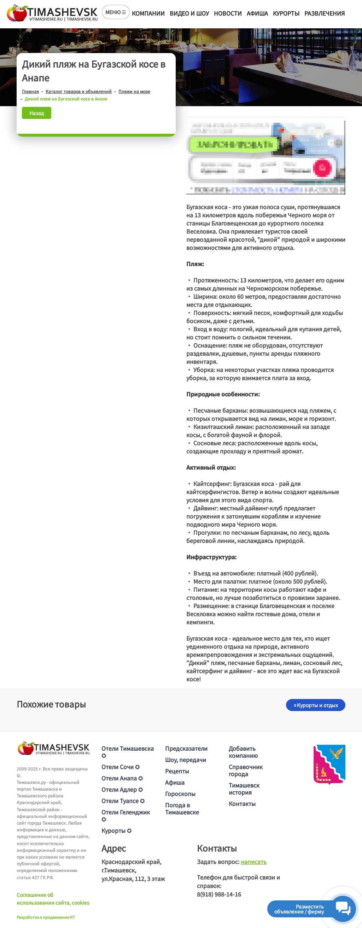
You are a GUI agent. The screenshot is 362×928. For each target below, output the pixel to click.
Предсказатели (186, 748)
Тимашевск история (244, 788)
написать (254, 861)
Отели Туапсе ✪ (123, 800)
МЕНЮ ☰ (115, 12)
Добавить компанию (243, 752)
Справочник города (246, 770)
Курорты (286, 13)
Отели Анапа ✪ (122, 777)
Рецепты (177, 770)
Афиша (257, 13)
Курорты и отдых (315, 705)
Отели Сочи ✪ (120, 766)
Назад (36, 112)
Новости (228, 13)
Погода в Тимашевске (182, 808)
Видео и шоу (189, 13)
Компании (148, 13)
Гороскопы (180, 793)
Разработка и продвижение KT (46, 917)
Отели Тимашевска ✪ (127, 752)
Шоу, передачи (185, 759)
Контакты (242, 803)
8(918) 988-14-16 (219, 894)
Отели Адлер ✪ (122, 789)
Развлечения (324, 13)
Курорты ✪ (116, 830)
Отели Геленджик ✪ (125, 815)
